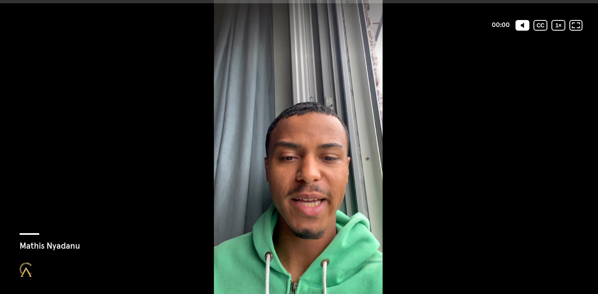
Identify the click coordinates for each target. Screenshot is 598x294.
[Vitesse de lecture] (558, 25)
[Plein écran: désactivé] (575, 25)
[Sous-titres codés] (540, 25)
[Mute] (522, 25)
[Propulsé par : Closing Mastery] (26, 270)
